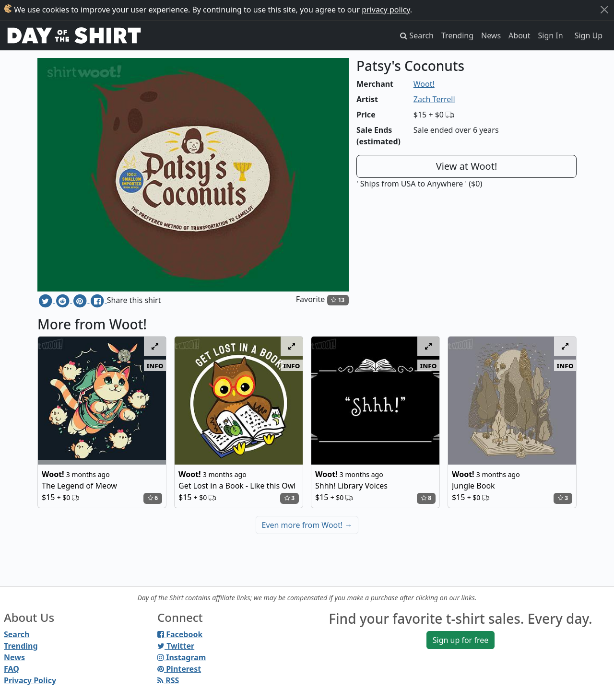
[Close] (604, 9)
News (491, 35)
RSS (168, 680)
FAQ (11, 669)
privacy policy (386, 9)
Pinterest (179, 669)
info (155, 365)
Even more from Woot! (307, 525)
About (519, 35)
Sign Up (588, 35)
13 (337, 300)
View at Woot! (466, 166)
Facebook (179, 634)
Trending (457, 35)
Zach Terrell (434, 99)
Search (16, 634)
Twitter (175, 646)
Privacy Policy (30, 680)
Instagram (181, 657)
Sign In (550, 35)
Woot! (424, 84)
